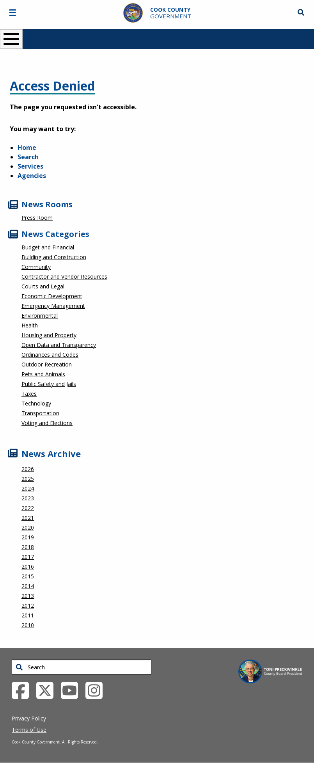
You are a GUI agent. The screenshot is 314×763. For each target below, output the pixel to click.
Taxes (29, 393)
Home (27, 147)
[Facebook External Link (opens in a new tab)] (23, 689)
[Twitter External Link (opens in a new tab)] (47, 689)
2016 (27, 566)
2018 (27, 547)
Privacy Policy (29, 718)
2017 (27, 556)
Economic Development (51, 296)
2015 (27, 576)
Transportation (40, 413)
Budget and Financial (47, 247)
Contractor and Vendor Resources (64, 276)
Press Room (37, 217)
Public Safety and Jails (48, 384)
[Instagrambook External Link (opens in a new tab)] (96, 689)
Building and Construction (53, 257)
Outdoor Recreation (46, 364)
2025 (27, 478)
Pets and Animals (43, 374)
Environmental (39, 315)
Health (29, 325)
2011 (27, 615)
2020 (27, 527)
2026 (27, 469)
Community (36, 266)
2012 (27, 605)
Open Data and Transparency (58, 345)
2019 (27, 537)
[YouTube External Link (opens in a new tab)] (72, 689)
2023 (27, 498)
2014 (27, 586)
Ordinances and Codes (49, 354)
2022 (27, 508)
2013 (27, 595)
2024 (27, 488)
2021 (27, 517)
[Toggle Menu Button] (11, 39)
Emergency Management (53, 305)
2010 (27, 625)
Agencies (32, 175)
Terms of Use (29, 729)
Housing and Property (48, 335)
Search (28, 157)
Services (30, 166)
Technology (36, 403)
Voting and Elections (47, 423)
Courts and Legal (42, 286)
